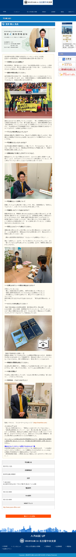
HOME (4, 11)
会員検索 (53, 11)
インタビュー (17, 11)
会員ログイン (71, 11)
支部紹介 (44, 11)
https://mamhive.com (40, 422)
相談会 (62, 11)
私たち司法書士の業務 (32, 11)
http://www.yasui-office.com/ (11, 507)
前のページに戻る (29, 516)
